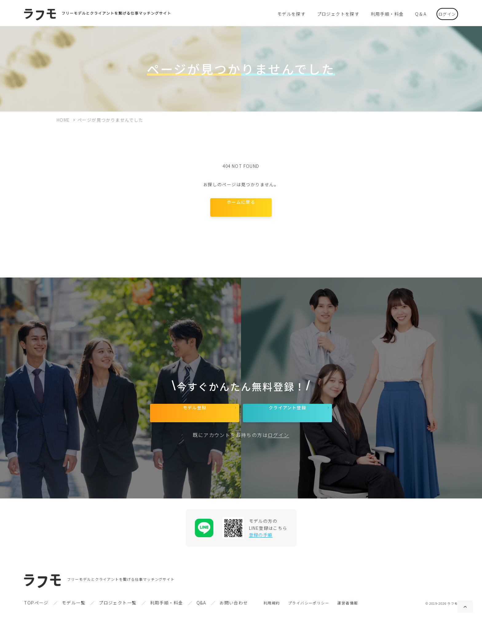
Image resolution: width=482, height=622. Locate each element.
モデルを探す (296, 13)
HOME (63, 120)
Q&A (201, 612)
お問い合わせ (233, 612)
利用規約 (271, 612)
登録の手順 (261, 544)
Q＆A (413, 13)
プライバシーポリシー (308, 612)
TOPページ (36, 612)
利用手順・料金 (383, 13)
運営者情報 (347, 612)
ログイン (443, 13)
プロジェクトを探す (338, 13)
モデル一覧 (73, 612)
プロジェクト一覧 (117, 612)
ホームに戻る (241, 209)
